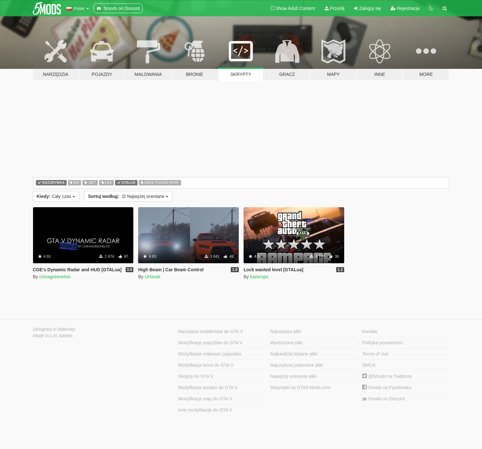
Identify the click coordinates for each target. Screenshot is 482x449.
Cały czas (56, 196)
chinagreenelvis (55, 276)
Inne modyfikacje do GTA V (205, 409)
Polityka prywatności (382, 342)
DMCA (368, 365)
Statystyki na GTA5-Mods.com (300, 387)
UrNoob (152, 276)
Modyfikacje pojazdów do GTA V (210, 342)
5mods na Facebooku (386, 387)
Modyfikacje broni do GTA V (205, 365)
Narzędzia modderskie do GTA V (210, 331)
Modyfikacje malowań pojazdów (209, 353)
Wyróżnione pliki (286, 342)
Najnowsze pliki (285, 331)
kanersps (259, 276)
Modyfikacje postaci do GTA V (208, 387)
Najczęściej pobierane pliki (296, 365)
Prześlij (335, 8)
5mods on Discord (383, 399)
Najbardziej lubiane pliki (293, 353)
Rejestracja (405, 8)
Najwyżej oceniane (128, 196)
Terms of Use (375, 353)
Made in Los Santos (53, 335)
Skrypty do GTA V (195, 376)
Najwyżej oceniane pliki (293, 376)
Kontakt (369, 331)
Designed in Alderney (54, 329)
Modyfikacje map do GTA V (205, 398)
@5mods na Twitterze (386, 376)
